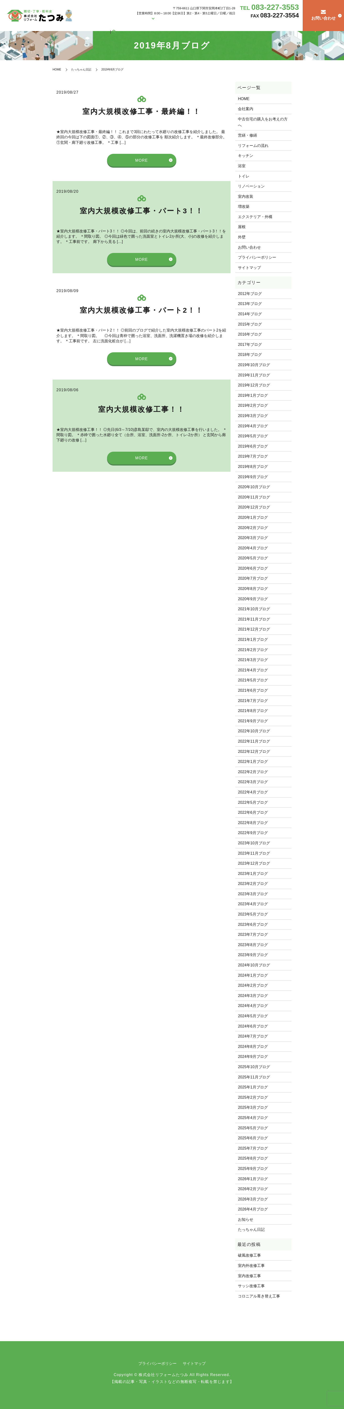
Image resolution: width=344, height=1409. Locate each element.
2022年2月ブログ (253, 772)
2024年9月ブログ (253, 1057)
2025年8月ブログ (253, 1158)
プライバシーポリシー (257, 257)
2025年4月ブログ (253, 1118)
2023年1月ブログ (253, 874)
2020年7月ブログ (253, 578)
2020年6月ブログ (253, 568)
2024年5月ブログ (253, 1016)
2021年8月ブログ (253, 711)
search (295, 25)
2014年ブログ (250, 314)
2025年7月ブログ (253, 1148)
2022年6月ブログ (253, 812)
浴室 (242, 166)
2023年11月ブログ (254, 853)
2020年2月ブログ (253, 528)
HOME (128, 25)
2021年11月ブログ (254, 619)
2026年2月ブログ (253, 1189)
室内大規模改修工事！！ (141, 409)
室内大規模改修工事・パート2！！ (141, 310)
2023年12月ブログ (254, 863)
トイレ (243, 176)
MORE (141, 160)
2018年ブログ (250, 355)
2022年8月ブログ (253, 823)
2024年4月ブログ (253, 1006)
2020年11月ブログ (254, 497)
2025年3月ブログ (253, 1107)
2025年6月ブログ (253, 1138)
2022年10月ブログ (254, 731)
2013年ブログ (250, 304)
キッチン (245, 156)
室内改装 (245, 196)
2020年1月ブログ (253, 517)
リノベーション (251, 186)
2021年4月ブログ (253, 670)
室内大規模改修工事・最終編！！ (141, 111)
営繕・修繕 (187, 25)
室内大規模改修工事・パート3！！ (141, 211)
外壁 (242, 237)
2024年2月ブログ (253, 985)
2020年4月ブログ (253, 548)
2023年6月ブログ (253, 924)
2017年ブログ (250, 345)
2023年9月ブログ (253, 955)
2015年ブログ (250, 324)
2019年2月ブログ (253, 405)
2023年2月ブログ (253, 884)
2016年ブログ (250, 334)
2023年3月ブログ (253, 894)
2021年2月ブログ (253, 650)
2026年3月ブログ (253, 1199)
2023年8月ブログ (253, 945)
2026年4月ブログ (253, 1209)
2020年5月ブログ (253, 558)
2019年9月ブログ (253, 477)
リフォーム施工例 (161, 25)
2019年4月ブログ (253, 426)
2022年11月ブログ (254, 741)
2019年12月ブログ (254, 385)
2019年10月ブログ (254, 365)
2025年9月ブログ (253, 1169)
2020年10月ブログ (254, 487)
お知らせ (245, 1219)
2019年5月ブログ (253, 436)
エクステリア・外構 (255, 217)
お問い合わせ (249, 247)
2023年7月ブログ (253, 934)
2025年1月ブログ (253, 1087)
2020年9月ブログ (253, 599)
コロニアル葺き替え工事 (259, 1296)
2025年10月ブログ (254, 1067)
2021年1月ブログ (253, 640)
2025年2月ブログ (253, 1097)
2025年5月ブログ (253, 1128)
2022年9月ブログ (253, 833)
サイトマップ (249, 268)
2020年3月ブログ (253, 538)
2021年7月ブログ (253, 701)
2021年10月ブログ (254, 609)
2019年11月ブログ (254, 375)
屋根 (242, 227)
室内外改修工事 (251, 1266)
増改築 (243, 206)
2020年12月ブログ (254, 507)
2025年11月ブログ (254, 1077)
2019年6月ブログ (253, 446)
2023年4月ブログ (253, 904)
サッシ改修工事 (251, 1286)
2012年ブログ (250, 294)
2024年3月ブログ (253, 996)
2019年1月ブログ (253, 395)
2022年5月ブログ (253, 802)
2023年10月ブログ (254, 843)
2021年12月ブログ (254, 629)
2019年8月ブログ (253, 467)
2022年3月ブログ (253, 782)
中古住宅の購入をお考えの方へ (219, 25)
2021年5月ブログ (253, 680)
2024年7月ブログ (253, 1036)
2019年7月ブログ (253, 456)
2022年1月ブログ (253, 762)
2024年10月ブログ (254, 965)
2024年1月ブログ (253, 975)
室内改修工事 (249, 1276)
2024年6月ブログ (253, 1026)
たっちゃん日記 (280, 25)
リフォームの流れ (254, 25)
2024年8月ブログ (253, 1047)
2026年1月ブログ (253, 1179)
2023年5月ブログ (253, 914)
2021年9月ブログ (253, 721)
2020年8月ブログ (253, 589)
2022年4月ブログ (253, 792)
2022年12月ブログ (254, 752)
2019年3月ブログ (253, 416)
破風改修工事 (249, 1255)
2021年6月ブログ (253, 690)
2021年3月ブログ (253, 660)
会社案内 (141, 25)
